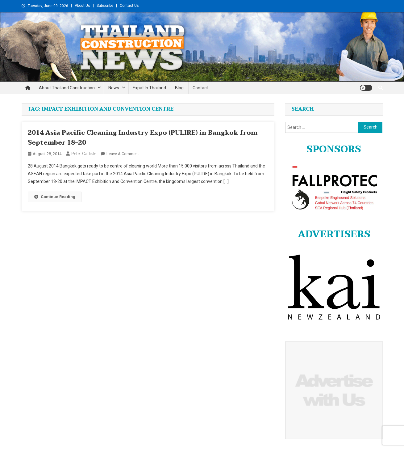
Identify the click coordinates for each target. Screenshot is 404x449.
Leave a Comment (122, 153)
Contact (200, 87)
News (113, 87)
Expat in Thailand (149, 87)
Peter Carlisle (83, 153)
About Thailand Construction (67, 87)
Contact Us (129, 5)
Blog (179, 87)
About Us (82, 5)
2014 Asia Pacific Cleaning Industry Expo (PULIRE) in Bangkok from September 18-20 (142, 138)
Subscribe (105, 5)
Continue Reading (54, 196)
